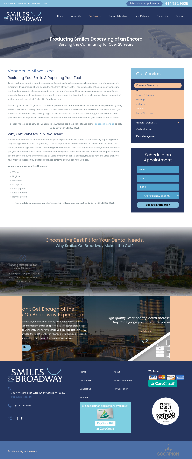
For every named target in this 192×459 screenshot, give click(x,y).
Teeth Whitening (144, 113)
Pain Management (146, 136)
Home (60, 16)
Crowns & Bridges (145, 95)
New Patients (142, 16)
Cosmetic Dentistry (147, 85)
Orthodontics (143, 129)
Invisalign (140, 99)
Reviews (180, 16)
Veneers (140, 108)
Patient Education (118, 16)
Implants (140, 104)
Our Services (94, 16)
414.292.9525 (176, 4)
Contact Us (162, 16)
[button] (178, 122)
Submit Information (158, 205)
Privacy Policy (121, 388)
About (117, 371)
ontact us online (105, 123)
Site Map (84, 397)
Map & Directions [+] (21, 396)
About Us (76, 16)
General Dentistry (146, 122)
